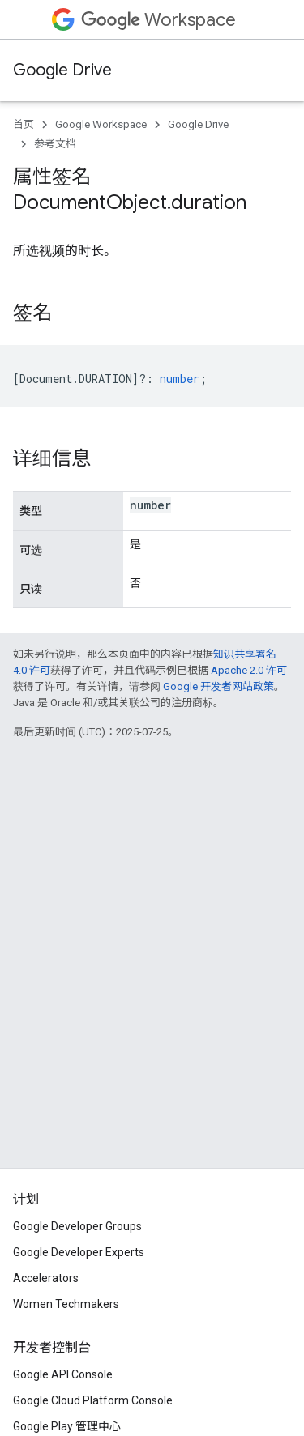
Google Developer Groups (77, 1226)
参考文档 (55, 144)
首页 (23, 124)
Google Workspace (101, 124)
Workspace (158, 20)
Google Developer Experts (78, 1252)
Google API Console (63, 1374)
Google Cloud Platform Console (93, 1400)
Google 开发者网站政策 (218, 686)
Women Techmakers (66, 1304)
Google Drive (62, 70)
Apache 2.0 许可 (249, 670)
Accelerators (46, 1278)
